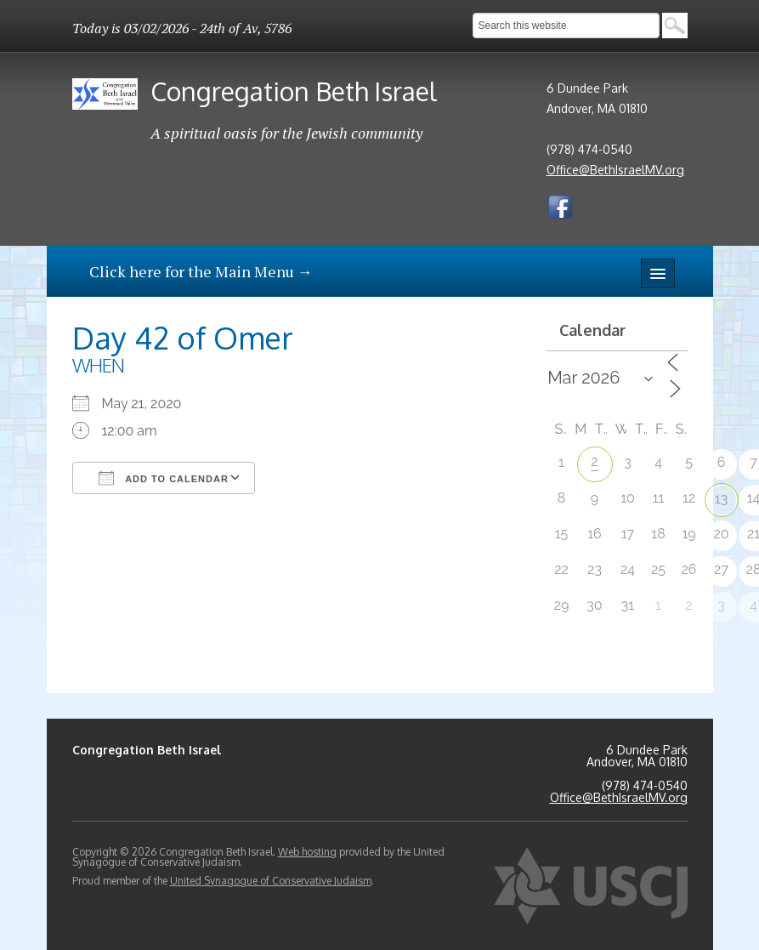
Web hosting (307, 851)
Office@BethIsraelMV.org (615, 169)
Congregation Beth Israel (293, 91)
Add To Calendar (164, 478)
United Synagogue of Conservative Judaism (270, 880)
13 (721, 499)
